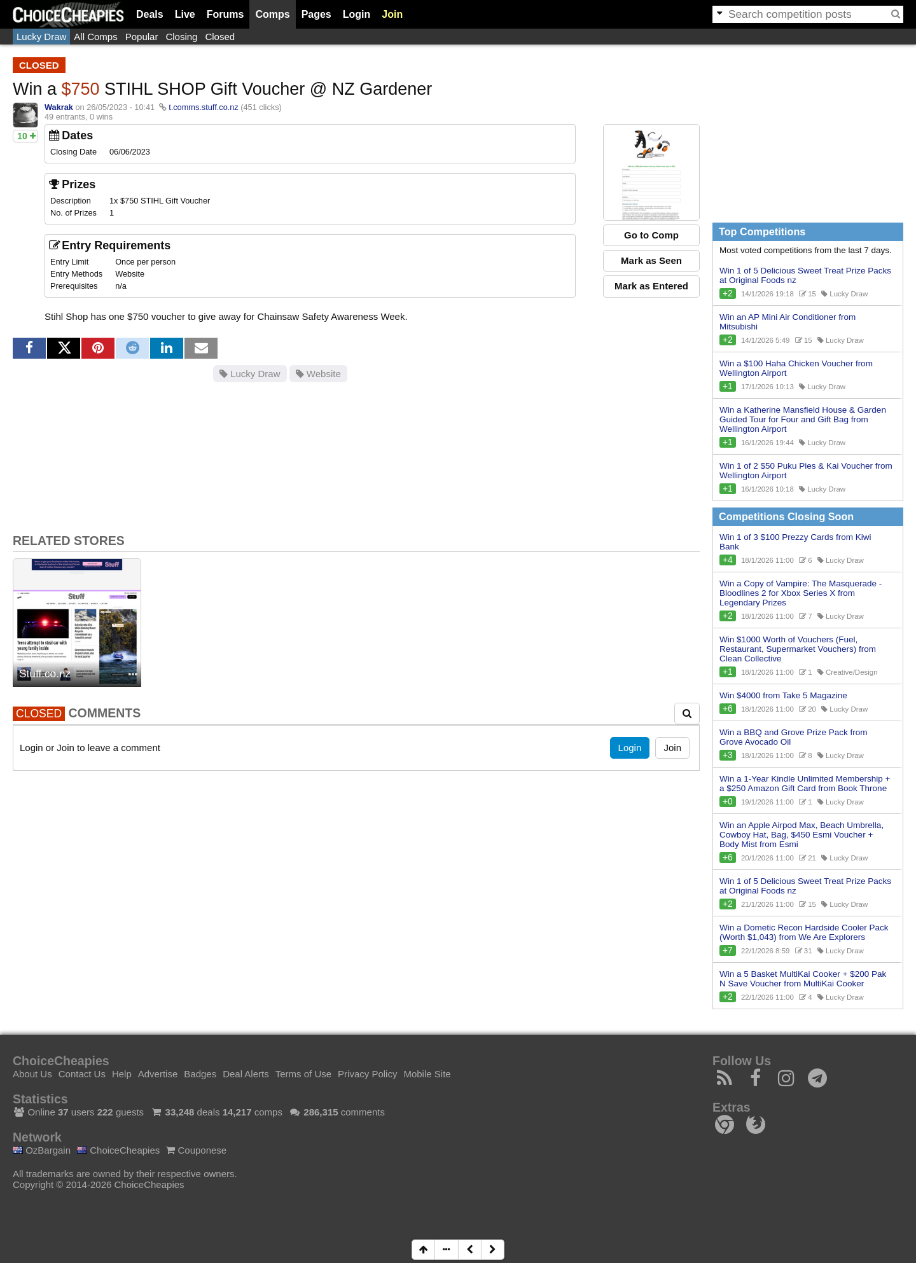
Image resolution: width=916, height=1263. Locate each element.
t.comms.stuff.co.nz (204, 107)
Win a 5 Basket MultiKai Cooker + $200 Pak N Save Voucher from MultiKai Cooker (802, 978)
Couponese (196, 1150)
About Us (32, 1073)
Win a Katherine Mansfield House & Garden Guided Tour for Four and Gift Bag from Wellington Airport (802, 419)
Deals (149, 14)
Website (318, 373)
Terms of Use (303, 1073)
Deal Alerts (246, 1073)
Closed (220, 36)
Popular (141, 36)
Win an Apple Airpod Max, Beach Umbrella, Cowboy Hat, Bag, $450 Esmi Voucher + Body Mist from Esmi (801, 834)
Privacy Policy (367, 1073)
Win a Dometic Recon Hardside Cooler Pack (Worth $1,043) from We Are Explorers (804, 932)
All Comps (95, 36)
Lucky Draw (41, 36)
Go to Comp (651, 235)
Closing (181, 36)
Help (122, 1073)
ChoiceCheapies (118, 1150)
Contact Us (82, 1073)
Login (357, 14)
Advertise (158, 1073)
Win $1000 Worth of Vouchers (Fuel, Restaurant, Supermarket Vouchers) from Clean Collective (797, 649)
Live (185, 14)
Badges (200, 1073)
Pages (316, 14)
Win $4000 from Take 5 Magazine (783, 695)
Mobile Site (426, 1073)
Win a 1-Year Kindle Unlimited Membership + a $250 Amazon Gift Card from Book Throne (805, 783)
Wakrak (59, 107)
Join (392, 14)
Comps (272, 14)
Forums (225, 14)
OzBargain (42, 1150)
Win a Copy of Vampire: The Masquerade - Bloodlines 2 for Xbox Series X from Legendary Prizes (800, 593)
